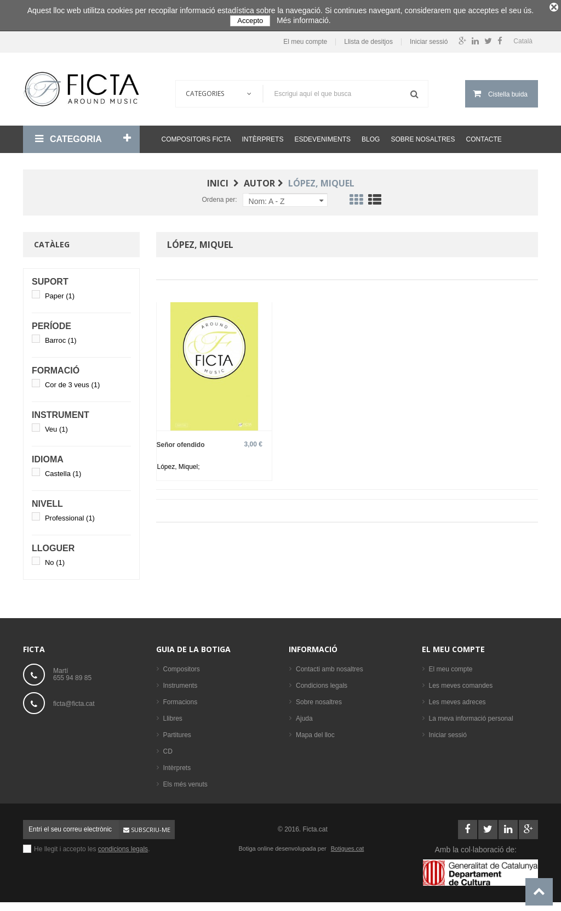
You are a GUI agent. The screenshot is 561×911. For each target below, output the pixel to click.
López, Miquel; (178, 463)
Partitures (177, 731)
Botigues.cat (347, 845)
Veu (56, 426)
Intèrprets (262, 136)
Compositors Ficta (196, 136)
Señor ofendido (181, 441)
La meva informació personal (471, 715)
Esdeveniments (322, 136)
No (55, 559)
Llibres (172, 715)
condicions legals (123, 846)
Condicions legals (321, 682)
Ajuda (304, 715)
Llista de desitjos (368, 38)
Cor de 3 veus (72, 381)
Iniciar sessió (429, 38)
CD (168, 748)
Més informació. (304, 20)
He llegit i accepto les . (92, 846)
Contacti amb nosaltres (329, 666)
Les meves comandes (461, 682)
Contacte (484, 136)
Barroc (61, 337)
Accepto (250, 20)
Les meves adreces (457, 699)
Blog (371, 136)
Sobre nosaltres (423, 136)
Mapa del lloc (315, 731)
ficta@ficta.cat (74, 700)
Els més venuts (185, 781)
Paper (60, 292)
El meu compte (305, 38)
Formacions (180, 699)
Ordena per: (219, 196)
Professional (70, 515)
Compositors (181, 666)
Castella (63, 470)
